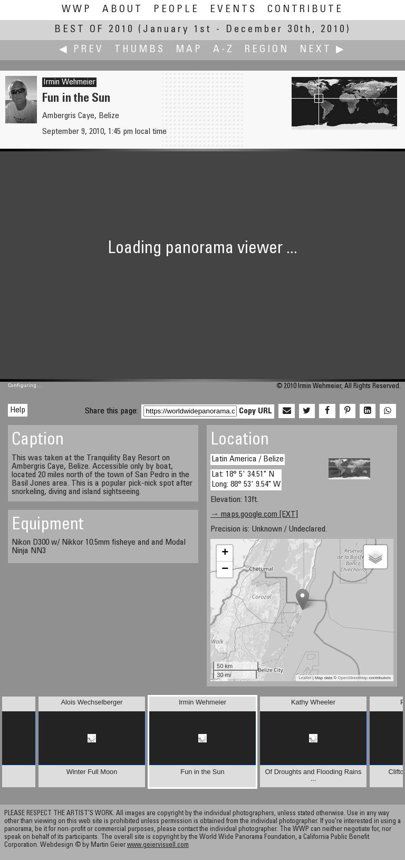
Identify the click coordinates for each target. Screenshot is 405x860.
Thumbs (139, 50)
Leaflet (304, 677)
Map (189, 50)
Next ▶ (323, 50)
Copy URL (255, 411)
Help (17, 410)
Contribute (305, 10)
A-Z (223, 50)
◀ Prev (81, 50)
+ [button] (224, 553)
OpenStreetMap (353, 677)
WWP (77, 10)
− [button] (224, 569)
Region (267, 50)
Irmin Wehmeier (69, 82)
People (176, 10)
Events (233, 10)
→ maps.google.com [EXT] (254, 514)
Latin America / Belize (247, 459)
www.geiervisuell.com (158, 845)
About (122, 10)
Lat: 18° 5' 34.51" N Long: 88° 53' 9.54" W (246, 479)
